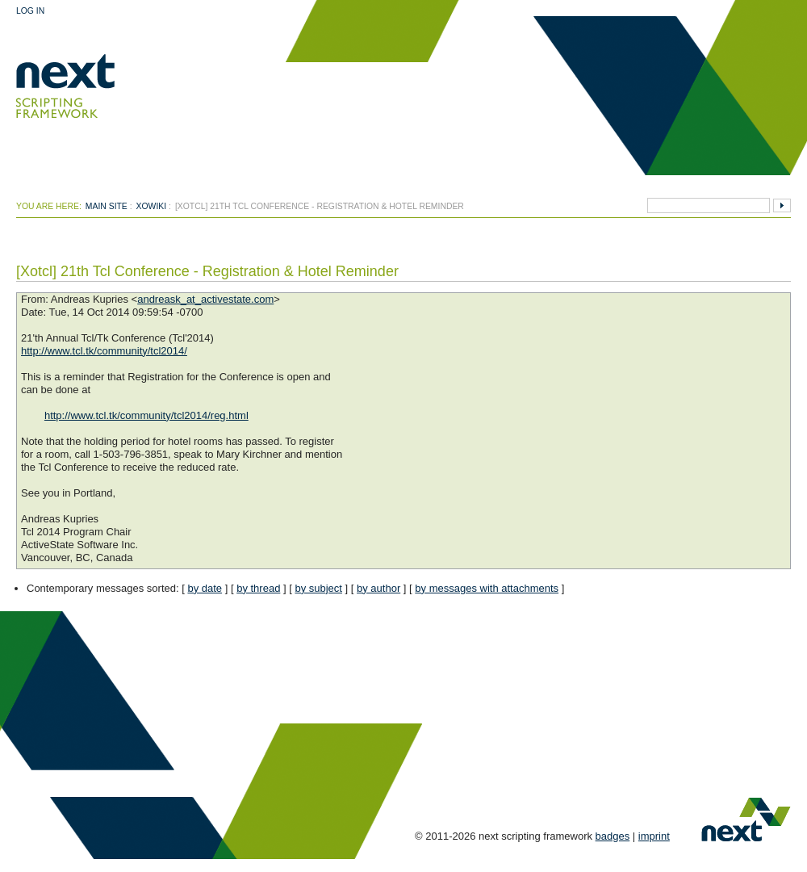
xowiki (151, 206)
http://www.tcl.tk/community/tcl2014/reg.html (146, 415)
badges (613, 836)
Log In (30, 10)
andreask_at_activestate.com (205, 299)
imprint (654, 836)
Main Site (107, 206)
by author (378, 588)
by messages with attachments (486, 588)
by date (204, 588)
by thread (258, 588)
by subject (318, 588)
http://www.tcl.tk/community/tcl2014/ (104, 351)
